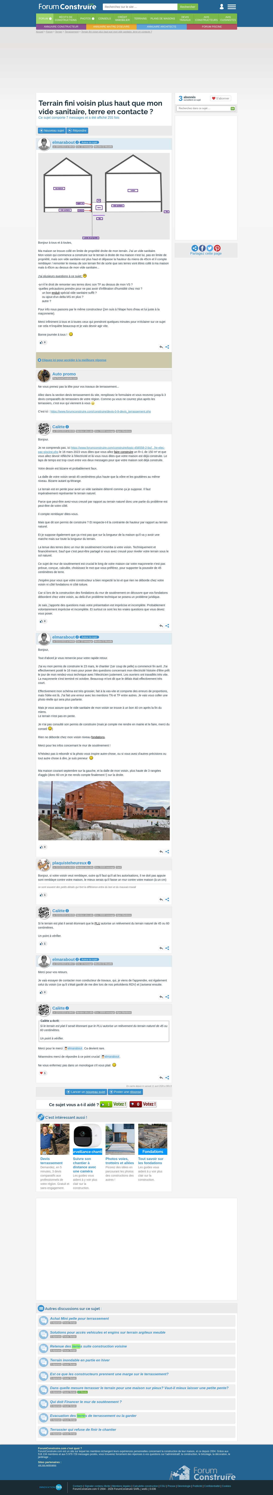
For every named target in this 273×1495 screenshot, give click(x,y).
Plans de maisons (162, 18)
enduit (56, 292)
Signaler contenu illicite (97, 1486)
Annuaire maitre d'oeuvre (111, 26)
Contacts (78, 1486)
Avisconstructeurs (206, 19)
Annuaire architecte (161, 26)
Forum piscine (212, 26)
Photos (85, 18)
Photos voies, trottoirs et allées (120, 1161)
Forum (43, 18)
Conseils (104, 18)
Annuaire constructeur (61, 26)
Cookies (226, 1486)
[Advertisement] (136, 63)
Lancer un (86, 1092)
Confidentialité (212, 1486)
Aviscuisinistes (228, 19)
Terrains (140, 18)
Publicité (197, 1486)
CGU (163, 1486)
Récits (66, 19)
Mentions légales (121, 1486)
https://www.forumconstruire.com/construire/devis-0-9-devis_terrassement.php (101, 411)
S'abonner (220, 98)
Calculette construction (145, 1486)
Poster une (125, 1092)
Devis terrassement (51, 1161)
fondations (98, 737)
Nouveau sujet (52, 130)
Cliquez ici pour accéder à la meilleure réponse (74, 360)
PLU (97, 923)
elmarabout (75, 1048)
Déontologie (184, 1486)
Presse (171, 1486)
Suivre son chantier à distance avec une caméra (84, 1165)
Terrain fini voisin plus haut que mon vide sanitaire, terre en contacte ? (100, 107)
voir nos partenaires (47, 1465)
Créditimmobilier (122, 19)
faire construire (123, 452)
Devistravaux (185, 19)
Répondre (77, 130)
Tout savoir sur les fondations (151, 1161)
